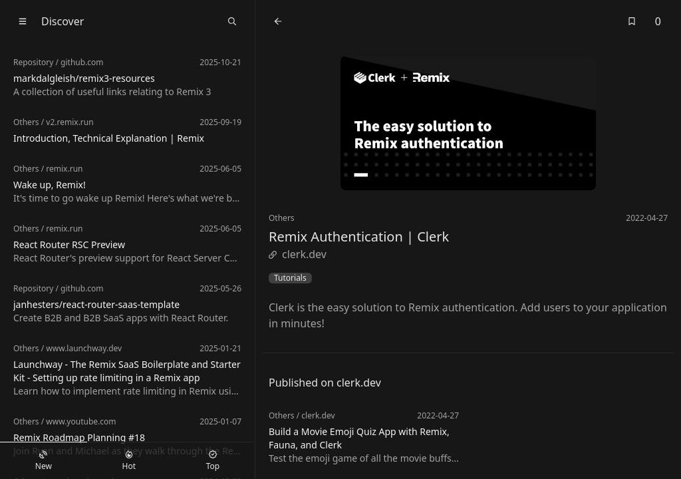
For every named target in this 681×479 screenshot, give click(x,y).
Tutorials (290, 278)
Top (212, 461)
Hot (129, 461)
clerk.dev (298, 254)
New (43, 461)
